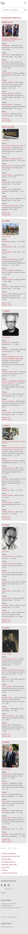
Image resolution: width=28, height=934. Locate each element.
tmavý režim (8, 889)
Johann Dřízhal (6, 166)
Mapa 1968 (5, 867)
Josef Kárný (5, 198)
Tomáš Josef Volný (7, 563)
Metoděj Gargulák (7, 279)
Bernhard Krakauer (8, 468)
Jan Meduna (5, 490)
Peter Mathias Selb (8, 556)
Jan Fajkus (5, 834)
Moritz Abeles (6, 801)
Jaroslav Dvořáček (7, 495)
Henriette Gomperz (8, 270)
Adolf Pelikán (6, 829)
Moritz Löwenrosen (8, 716)
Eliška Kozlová (6, 774)
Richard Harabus (7, 502)
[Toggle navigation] (25, 2)
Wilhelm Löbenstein (8, 512)
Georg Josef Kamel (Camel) (10, 461)
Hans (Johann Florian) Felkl (10, 205)
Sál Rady (4, 870)
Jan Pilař (4, 794)
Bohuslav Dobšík (7, 104)
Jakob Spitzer (6, 342)
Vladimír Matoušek (8, 93)
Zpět (9, 848)
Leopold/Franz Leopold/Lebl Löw (12, 158)
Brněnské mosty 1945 (9, 865)
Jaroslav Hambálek (8, 82)
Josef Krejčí (5, 605)
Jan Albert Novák (7, 697)
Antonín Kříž (6, 573)
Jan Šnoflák (5, 709)
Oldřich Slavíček (7, 73)
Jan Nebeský (5, 241)
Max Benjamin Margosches (10, 259)
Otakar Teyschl (6, 818)
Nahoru (3, 848)
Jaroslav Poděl (6, 725)
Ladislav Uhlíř (6, 182)
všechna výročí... (7, 121)
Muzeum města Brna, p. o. (9, 917)
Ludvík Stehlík (6, 591)
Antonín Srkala (6, 412)
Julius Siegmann (7, 252)
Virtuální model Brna (8, 854)
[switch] (2, 889)
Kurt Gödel (5, 62)
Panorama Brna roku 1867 (10, 856)
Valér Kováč (5, 114)
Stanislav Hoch (6, 394)
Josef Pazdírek (6, 612)
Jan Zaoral (5, 479)
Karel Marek (5, 810)
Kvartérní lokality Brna (9, 873)
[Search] (14, 9)
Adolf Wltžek (6, 45)
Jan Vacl (4, 294)
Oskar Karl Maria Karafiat (10, 372)
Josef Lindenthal (7, 247)
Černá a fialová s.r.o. (7, 927)
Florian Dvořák (6, 686)
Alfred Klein (5, 349)
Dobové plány (6, 859)
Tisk (15, 848)
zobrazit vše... (6, 119)
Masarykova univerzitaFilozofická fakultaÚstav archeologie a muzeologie (10, 905)
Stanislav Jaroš (6, 598)
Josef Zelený (5, 582)
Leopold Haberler (7, 175)
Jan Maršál (5, 286)
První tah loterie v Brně (9, 659)
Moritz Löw (5, 679)
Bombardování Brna (8, 862)
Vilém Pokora (6, 55)
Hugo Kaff (5, 783)
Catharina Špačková (8, 401)
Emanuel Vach (6, 189)
